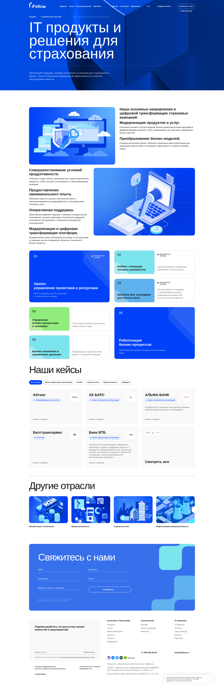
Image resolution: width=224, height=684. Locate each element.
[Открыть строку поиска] (174, 6)
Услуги (71, 6)
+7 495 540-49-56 (149, 658)
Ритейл (79, 388)
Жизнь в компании (148, 634)
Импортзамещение (115, 637)
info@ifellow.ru (182, 658)
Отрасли (110, 644)
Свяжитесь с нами (186, 6)
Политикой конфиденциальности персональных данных (55, 605)
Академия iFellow (164, 6)
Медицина (126, 388)
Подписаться (89, 658)
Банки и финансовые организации (58, 388)
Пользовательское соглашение (90, 672)
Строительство (93, 388)
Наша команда (181, 637)
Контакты (178, 634)
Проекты (110, 641)
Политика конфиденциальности (45, 672)
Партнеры (97, 6)
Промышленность (110, 388)
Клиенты (178, 641)
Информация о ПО (86, 674)
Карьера (114, 6)
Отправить (110, 595)
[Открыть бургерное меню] (148, 6)
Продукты (63, 6)
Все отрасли (35, 388)
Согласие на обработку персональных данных (50, 674)
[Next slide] (194, 515)
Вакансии (145, 637)
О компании (124, 6)
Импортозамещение (84, 6)
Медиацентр (135, 6)
